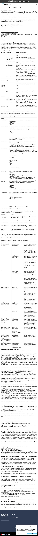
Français (24, 1)
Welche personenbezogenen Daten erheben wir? (7, 26)
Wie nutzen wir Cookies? (4, 35)
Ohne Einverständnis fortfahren (33, 526)
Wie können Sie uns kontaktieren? (5, 36)
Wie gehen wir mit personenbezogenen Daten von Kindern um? (9, 33)
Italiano (28, 1)
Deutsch (20, 1)
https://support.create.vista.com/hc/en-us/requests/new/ (21, 491)
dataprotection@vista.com (4, 40)
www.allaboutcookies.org (4, 485)
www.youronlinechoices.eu (11, 485)
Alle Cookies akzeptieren (32, 533)
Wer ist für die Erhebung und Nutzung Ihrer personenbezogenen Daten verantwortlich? (12, 25)
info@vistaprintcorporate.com (21, 494)
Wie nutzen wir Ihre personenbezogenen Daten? (7, 27)
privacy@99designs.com (31, 493)
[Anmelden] (34, 4)
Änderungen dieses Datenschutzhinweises (6, 37)
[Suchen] (26, 4)
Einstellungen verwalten (21, 533)
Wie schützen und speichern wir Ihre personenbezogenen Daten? (9, 32)
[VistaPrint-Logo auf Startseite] (6, 4)
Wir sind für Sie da (24, 514)
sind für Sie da (3, 517)
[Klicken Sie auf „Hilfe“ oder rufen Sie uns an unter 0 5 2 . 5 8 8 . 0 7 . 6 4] (28, 4)
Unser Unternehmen (24, 517)
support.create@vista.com (4, 492)
